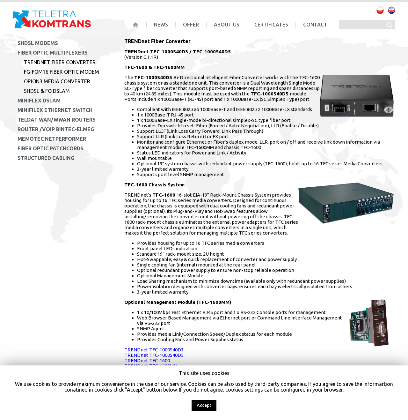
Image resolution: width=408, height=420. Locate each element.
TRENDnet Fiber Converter (60, 62)
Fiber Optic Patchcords (51, 148)
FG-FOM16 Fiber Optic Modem (61, 72)
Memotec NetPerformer (52, 139)
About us (226, 24)
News (161, 24)
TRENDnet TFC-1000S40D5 (154, 355)
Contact (315, 24)
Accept (204, 405)
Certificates (271, 24)
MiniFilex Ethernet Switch (55, 110)
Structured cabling (46, 158)
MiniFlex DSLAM (39, 100)
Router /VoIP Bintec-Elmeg (56, 129)
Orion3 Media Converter (57, 81)
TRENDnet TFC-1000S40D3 (154, 349)
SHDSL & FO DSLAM (47, 91)
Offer (191, 24)
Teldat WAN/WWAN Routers (57, 120)
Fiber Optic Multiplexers (53, 53)
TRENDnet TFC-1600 (147, 360)
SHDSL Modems (38, 43)
